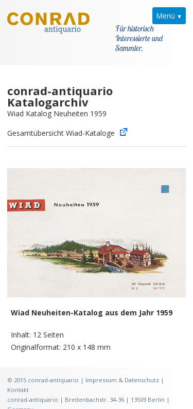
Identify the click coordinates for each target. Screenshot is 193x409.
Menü (165, 16)
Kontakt (18, 378)
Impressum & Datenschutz (122, 368)
